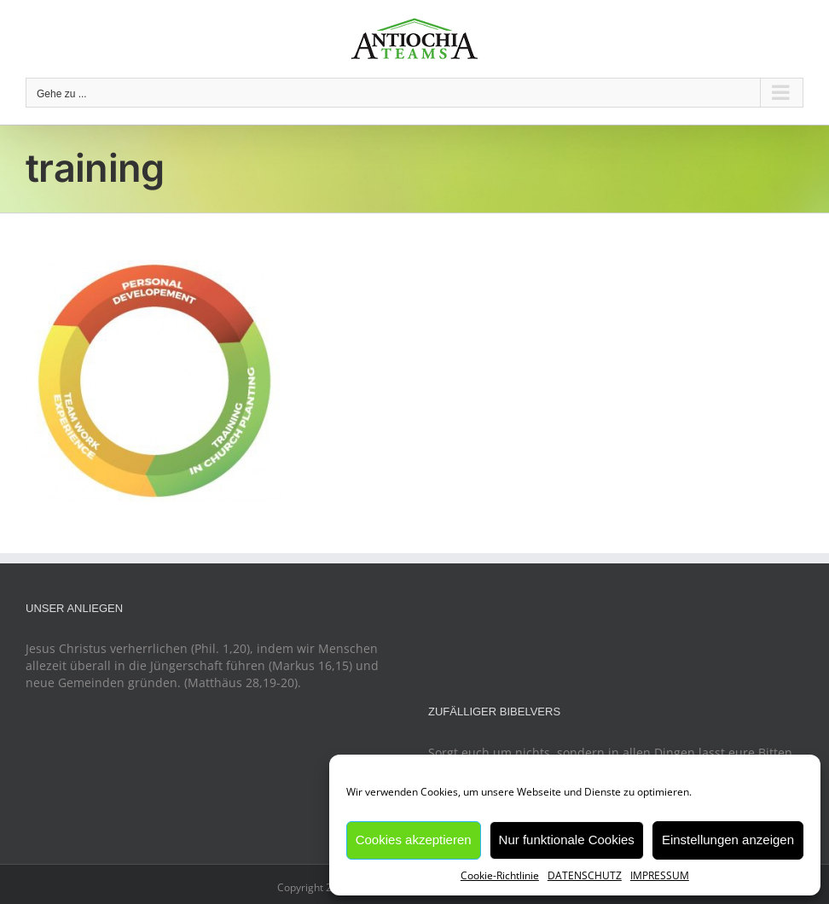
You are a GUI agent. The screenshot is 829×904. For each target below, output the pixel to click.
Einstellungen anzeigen (728, 839)
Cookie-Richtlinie (500, 875)
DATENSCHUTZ (585, 875)
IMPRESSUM (659, 875)
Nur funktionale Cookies (567, 839)
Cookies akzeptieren (414, 839)
